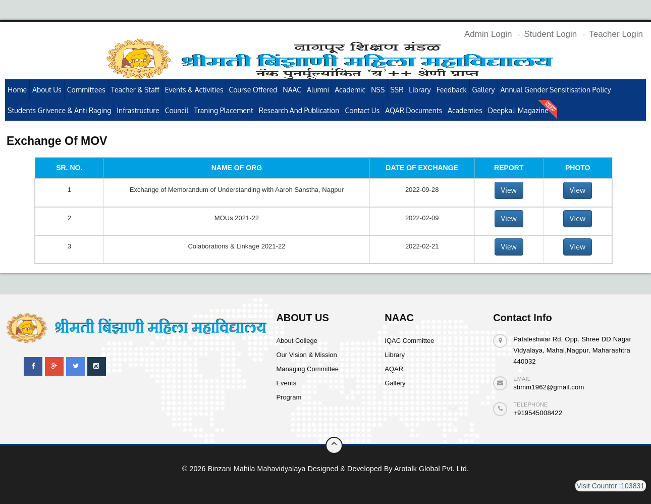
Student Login (550, 34)
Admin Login (488, 34)
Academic (350, 89)
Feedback (452, 89)
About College (296, 340)
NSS (378, 89)
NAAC (292, 89)
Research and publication (299, 110)
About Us (47, 89)
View (509, 190)
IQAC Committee (409, 340)
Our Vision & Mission (306, 355)
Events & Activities (194, 89)
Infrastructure (138, 110)
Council (177, 110)
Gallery (483, 89)
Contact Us (362, 110)
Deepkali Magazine (518, 110)
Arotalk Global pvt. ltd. (431, 469)
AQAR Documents (413, 110)
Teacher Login (616, 34)
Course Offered (253, 89)
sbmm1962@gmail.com (548, 387)
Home (17, 89)
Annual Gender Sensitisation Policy (555, 89)
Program (288, 397)
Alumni (318, 89)
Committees (86, 89)
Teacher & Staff (135, 89)
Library (419, 89)
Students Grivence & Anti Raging (59, 110)
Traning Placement (223, 110)
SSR (396, 89)
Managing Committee (307, 369)
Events (286, 383)
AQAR (394, 369)
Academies (465, 110)
